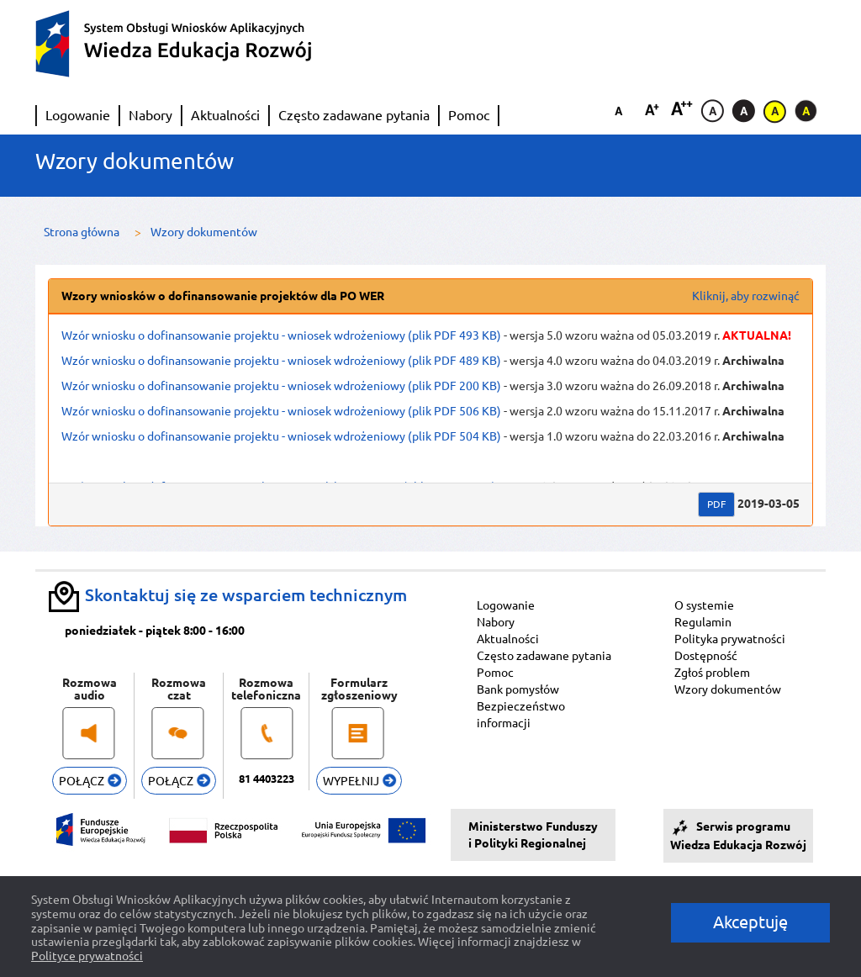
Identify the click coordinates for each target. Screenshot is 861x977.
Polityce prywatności (87, 956)
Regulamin (703, 622)
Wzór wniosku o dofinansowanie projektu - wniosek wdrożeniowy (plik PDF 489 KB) (281, 360)
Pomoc (468, 115)
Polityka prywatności (729, 639)
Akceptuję (750, 922)
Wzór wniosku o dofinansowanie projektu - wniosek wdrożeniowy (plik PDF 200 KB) (281, 386)
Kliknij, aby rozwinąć (746, 296)
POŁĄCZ (90, 781)
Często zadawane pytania (354, 115)
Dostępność (705, 656)
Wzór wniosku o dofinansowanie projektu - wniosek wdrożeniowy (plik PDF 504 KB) (281, 436)
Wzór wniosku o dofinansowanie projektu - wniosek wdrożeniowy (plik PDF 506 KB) (281, 411)
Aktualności (225, 115)
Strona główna (81, 232)
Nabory (150, 115)
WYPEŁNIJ (359, 781)
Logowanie (77, 115)
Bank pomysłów (518, 689)
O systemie (704, 605)
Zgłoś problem (712, 672)
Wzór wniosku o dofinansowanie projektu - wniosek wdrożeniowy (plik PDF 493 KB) (281, 335)
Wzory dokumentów (727, 689)
